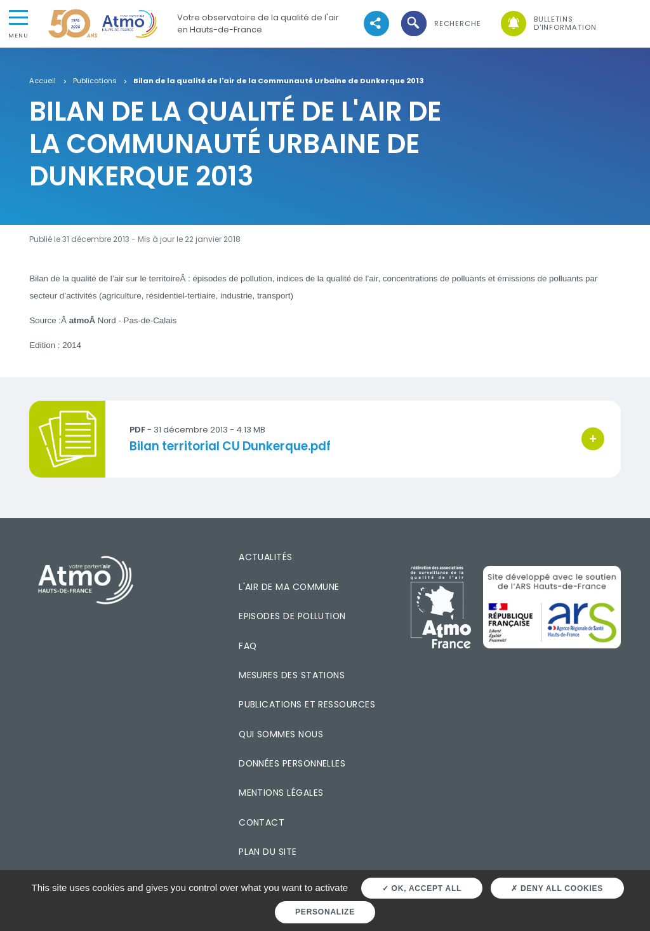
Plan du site (268, 851)
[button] (440, 23)
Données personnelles (292, 763)
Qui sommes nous (281, 734)
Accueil (42, 81)
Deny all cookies (557, 888)
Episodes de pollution (292, 616)
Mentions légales (281, 792)
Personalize (325, 912)
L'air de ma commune (289, 586)
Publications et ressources (307, 704)
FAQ (247, 646)
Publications (95, 81)
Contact (261, 822)
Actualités (266, 557)
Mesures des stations (292, 675)
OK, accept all (421, 888)
